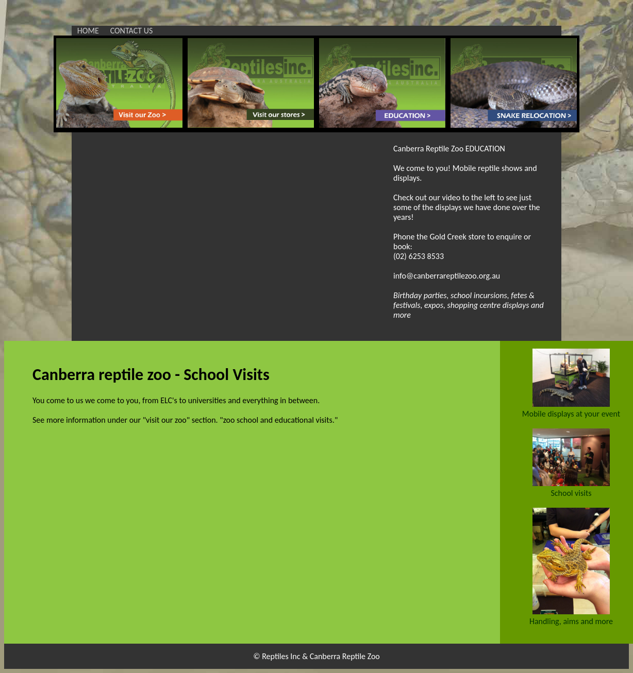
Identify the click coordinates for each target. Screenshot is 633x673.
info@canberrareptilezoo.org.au (446, 276)
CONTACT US (131, 31)
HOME (88, 31)
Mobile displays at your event (571, 414)
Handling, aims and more (571, 621)
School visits (571, 493)
